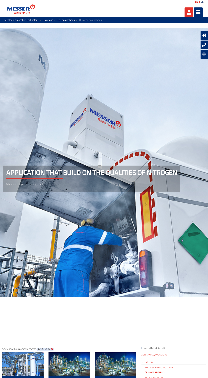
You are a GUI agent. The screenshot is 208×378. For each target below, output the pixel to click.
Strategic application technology (22, 20)
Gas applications (66, 20)
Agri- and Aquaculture (154, 354)
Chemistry (147, 362)
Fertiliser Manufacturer (159, 367)
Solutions (48, 20)
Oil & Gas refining (154, 372)
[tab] (173, 348)
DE (202, 2)
